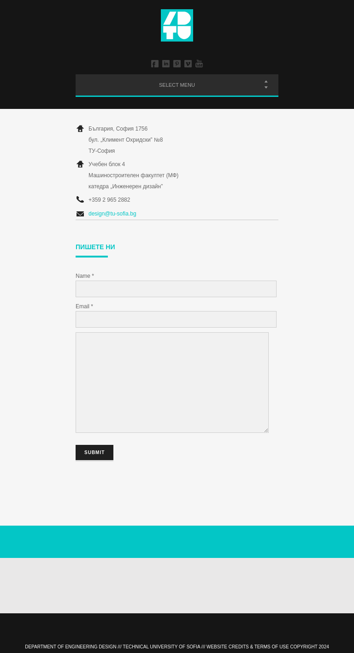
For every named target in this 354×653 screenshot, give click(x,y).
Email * (84, 306)
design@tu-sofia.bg (112, 213)
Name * (85, 276)
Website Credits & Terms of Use (247, 646)
